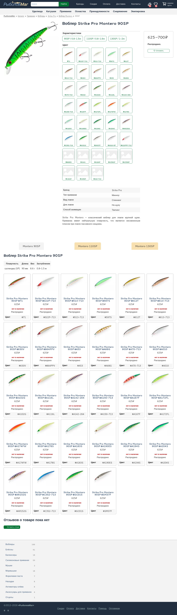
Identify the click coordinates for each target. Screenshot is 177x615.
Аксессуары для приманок (20, 592)
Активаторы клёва (20, 587)
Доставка (120, 3)
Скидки (93, 3)
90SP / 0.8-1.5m (72, 38)
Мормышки (20, 571)
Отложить (160, 51)
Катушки (51, 11)
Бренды (80, 3)
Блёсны (20, 549)
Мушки (20, 565)
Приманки (65, 11)
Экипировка (138, 11)
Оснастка (80, 11)
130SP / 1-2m (117, 38)
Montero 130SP (144, 246)
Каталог (21, 16)
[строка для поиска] (45, 4)
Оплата (106, 3)
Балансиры (20, 555)
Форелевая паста (20, 576)
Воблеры (41, 16)
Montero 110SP (87, 246)
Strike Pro (52, 16)
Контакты (135, 3)
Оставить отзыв (13, 527)
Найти (64, 4)
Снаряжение (120, 11)
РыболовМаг (9, 16)
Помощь (102, 608)
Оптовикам (114, 608)
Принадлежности (99, 11)
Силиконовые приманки (20, 560)
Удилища (37, 11)
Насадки (20, 581)
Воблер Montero (65, 16)
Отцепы (20, 597)
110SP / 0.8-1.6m (95, 38)
